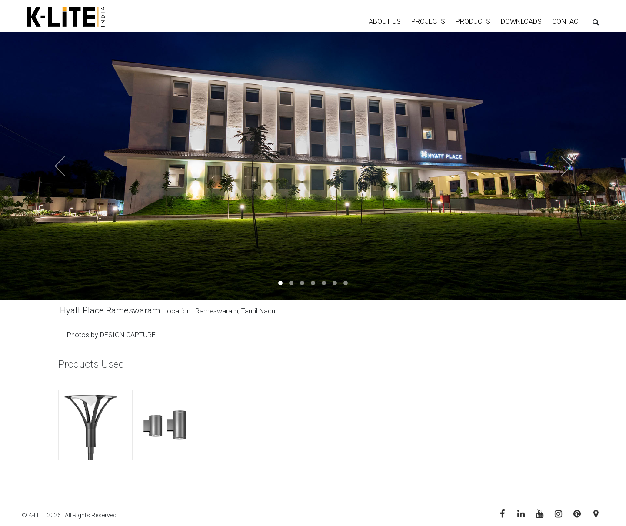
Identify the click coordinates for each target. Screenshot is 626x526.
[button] (47, 166)
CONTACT (567, 21)
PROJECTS (428, 21)
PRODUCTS (473, 21)
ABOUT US (385, 21)
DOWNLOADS (521, 21)
